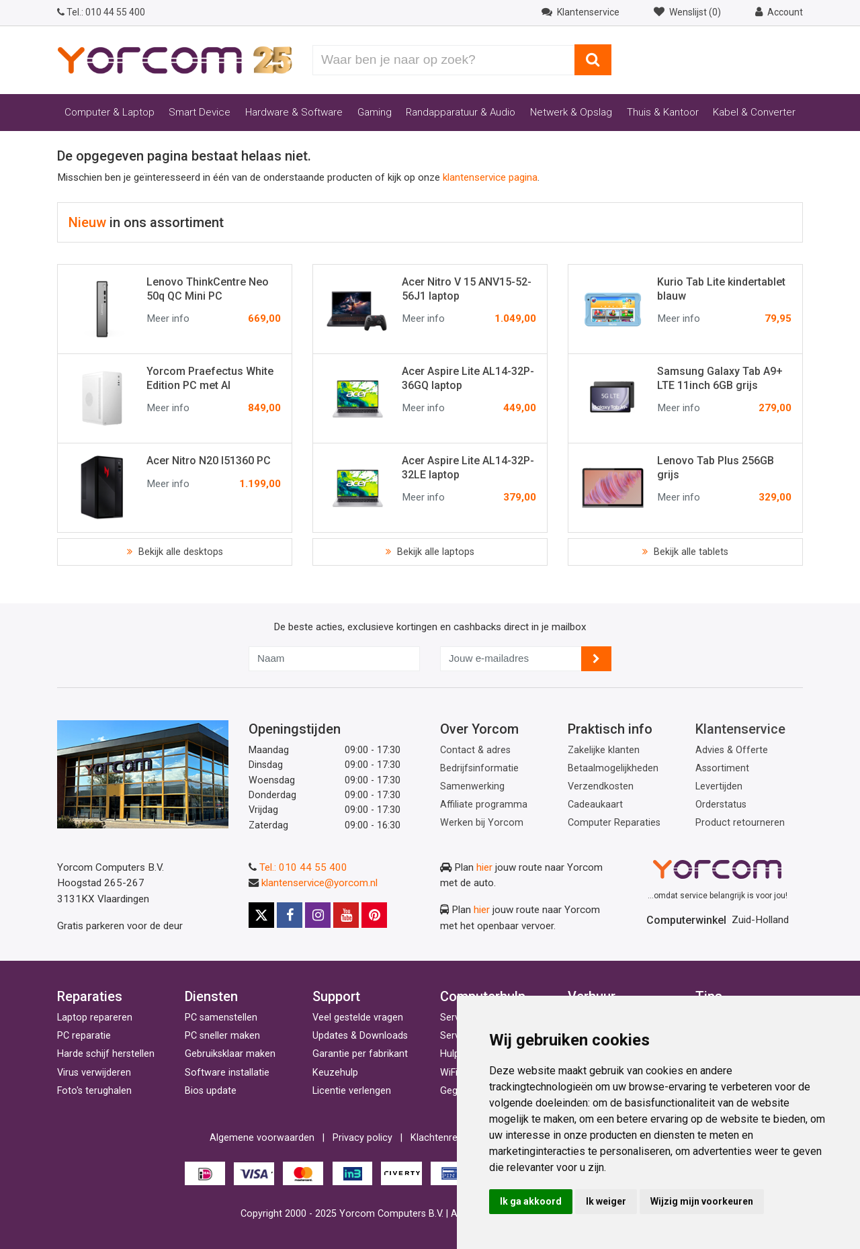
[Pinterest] (374, 915)
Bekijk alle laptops (434, 552)
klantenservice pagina (490, 177)
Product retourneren (740, 822)
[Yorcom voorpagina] (174, 59)
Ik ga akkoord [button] (531, 1201)
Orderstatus (720, 804)
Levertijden (718, 786)
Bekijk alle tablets (689, 552)
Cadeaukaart (595, 804)
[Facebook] (289, 915)
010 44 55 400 (101, 12)
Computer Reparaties (614, 822)
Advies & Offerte (731, 750)
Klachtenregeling (447, 1138)
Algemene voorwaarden (262, 1138)
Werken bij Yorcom (481, 822)
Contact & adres (475, 750)
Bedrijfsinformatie (479, 768)
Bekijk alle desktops (179, 552)
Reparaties (89, 996)
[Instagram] (318, 915)
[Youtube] (346, 915)
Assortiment (722, 768)
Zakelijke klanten (604, 750)
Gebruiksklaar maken (230, 1054)
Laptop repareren (94, 1017)
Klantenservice (740, 729)
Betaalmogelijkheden (613, 768)
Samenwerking (472, 786)
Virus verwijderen (94, 1072)
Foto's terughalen (94, 1090)
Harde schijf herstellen (106, 1054)
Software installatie (227, 1072)
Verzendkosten (601, 786)
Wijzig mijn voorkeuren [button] (701, 1201)
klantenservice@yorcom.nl (319, 883)
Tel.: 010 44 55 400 (303, 867)
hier (484, 867)
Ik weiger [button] (606, 1201)
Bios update (210, 1090)
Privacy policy (362, 1138)
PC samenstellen (221, 1017)
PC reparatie (84, 1035)
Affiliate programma (483, 804)
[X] (261, 915)
